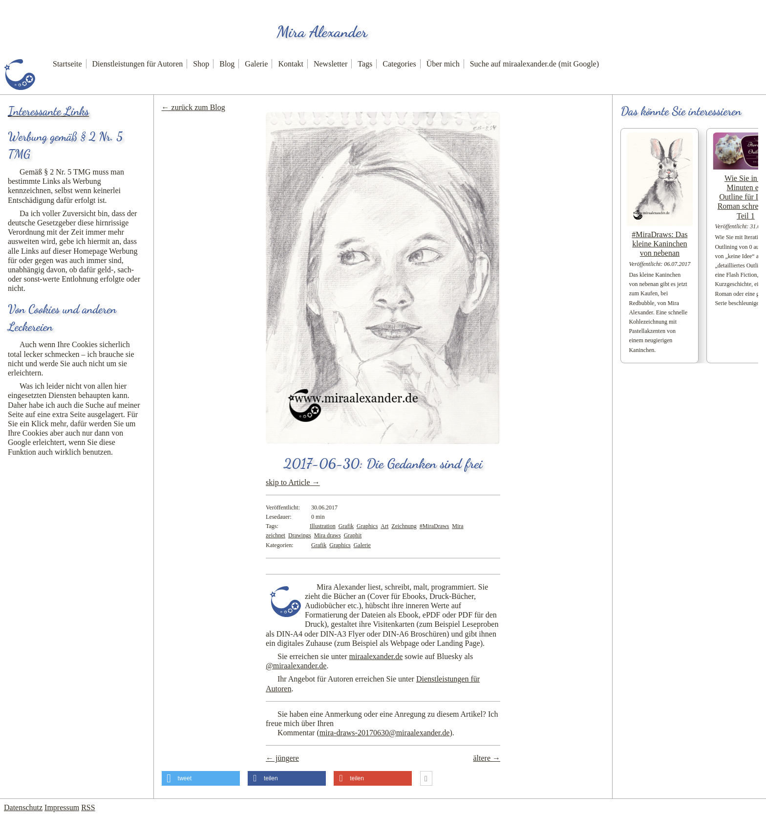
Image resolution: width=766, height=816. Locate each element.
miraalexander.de (376, 656)
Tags (365, 64)
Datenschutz (23, 807)
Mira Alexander (322, 31)
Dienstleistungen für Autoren (137, 64)
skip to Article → (293, 482)
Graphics (367, 526)
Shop (201, 64)
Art (384, 526)
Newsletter (330, 64)
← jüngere (282, 758)
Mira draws (327, 535)
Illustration (323, 526)
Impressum (61, 807)
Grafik (346, 526)
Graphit (353, 535)
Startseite (67, 64)
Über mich (443, 64)
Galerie (256, 64)
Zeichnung (403, 526)
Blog (226, 64)
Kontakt (290, 64)
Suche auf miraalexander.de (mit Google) (534, 64)
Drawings (299, 535)
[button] (201, 778)
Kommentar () (364, 732)
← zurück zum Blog (193, 107)
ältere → (486, 758)
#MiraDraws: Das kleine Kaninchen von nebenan (659, 243)
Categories (399, 64)
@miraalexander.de (296, 666)
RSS (88, 807)
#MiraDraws (434, 526)
